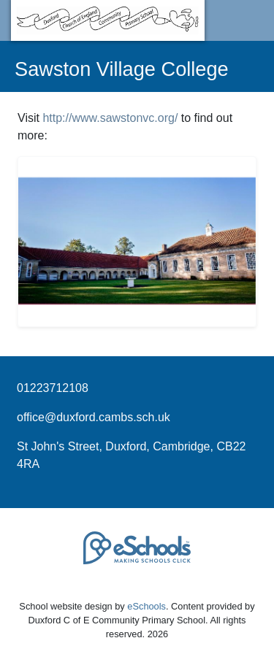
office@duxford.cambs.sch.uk (93, 417)
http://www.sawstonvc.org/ (110, 118)
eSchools (146, 606)
